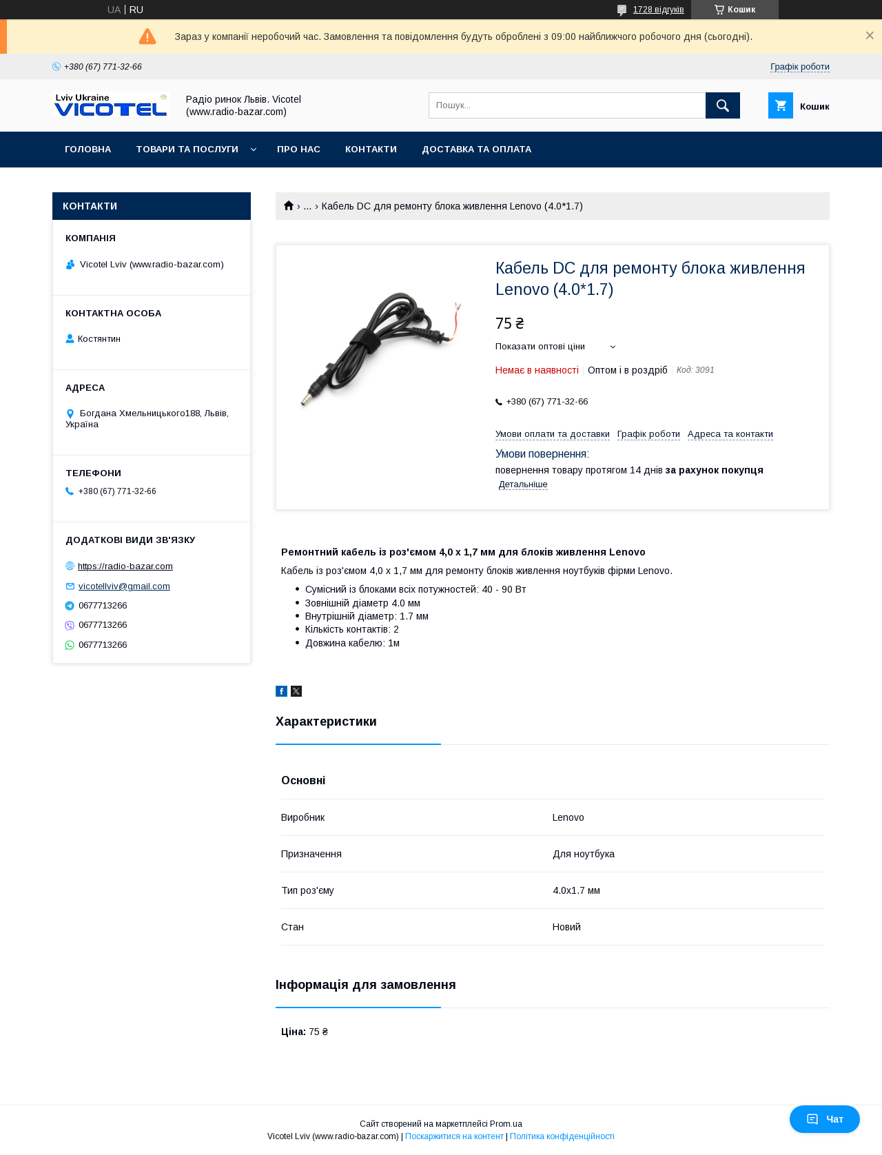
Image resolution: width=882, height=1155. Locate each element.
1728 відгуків (658, 9)
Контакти (371, 149)
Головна (88, 149)
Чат (824, 1119)
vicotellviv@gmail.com (124, 586)
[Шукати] (723, 105)
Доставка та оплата (476, 149)
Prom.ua (506, 1124)
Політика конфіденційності (562, 1136)
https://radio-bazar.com (125, 566)
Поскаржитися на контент (454, 1136)
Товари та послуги (187, 149)
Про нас (298, 149)
